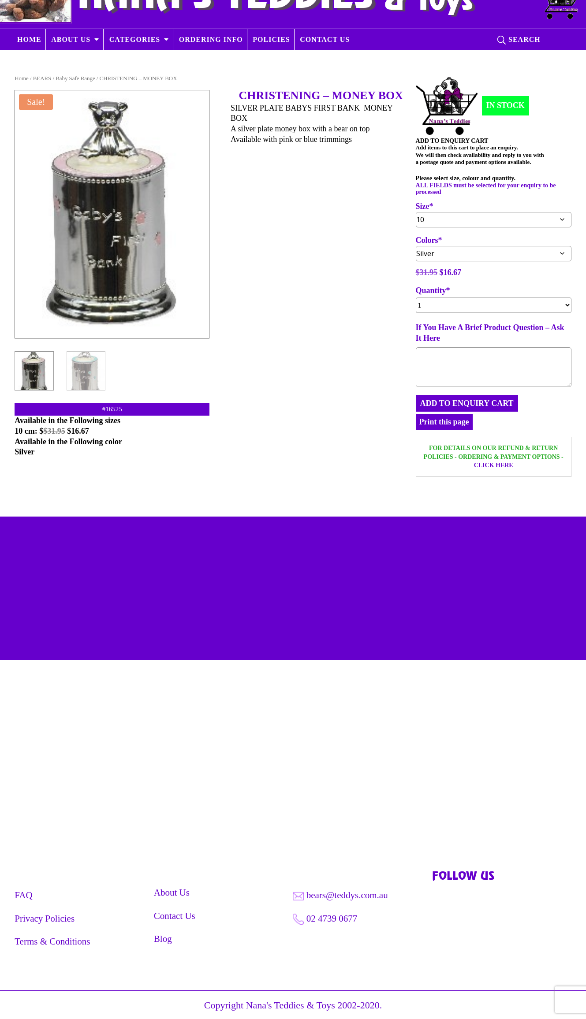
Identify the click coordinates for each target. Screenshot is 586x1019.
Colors (427, 240)
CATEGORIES (134, 63)
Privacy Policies (45, 918)
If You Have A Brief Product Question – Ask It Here (490, 332)
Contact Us (174, 916)
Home (21, 78)
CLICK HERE (493, 465)
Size (422, 206)
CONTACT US (325, 63)
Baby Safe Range (75, 78)
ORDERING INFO (211, 63)
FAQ (23, 895)
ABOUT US (70, 63)
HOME (29, 63)
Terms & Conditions (52, 941)
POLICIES (271, 63)
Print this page (444, 421)
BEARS (42, 78)
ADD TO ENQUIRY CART (467, 403)
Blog (163, 938)
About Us (172, 892)
